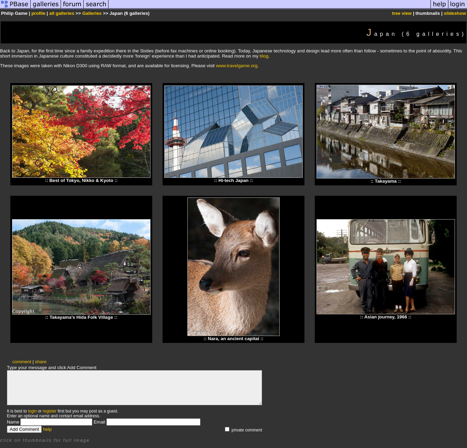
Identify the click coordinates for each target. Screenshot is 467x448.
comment (21, 361)
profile (38, 13)
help (47, 429)
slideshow (455, 13)
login (32, 411)
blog (264, 56)
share (40, 361)
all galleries (61, 13)
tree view (402, 13)
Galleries (92, 13)
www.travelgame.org (237, 65)
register (49, 411)
